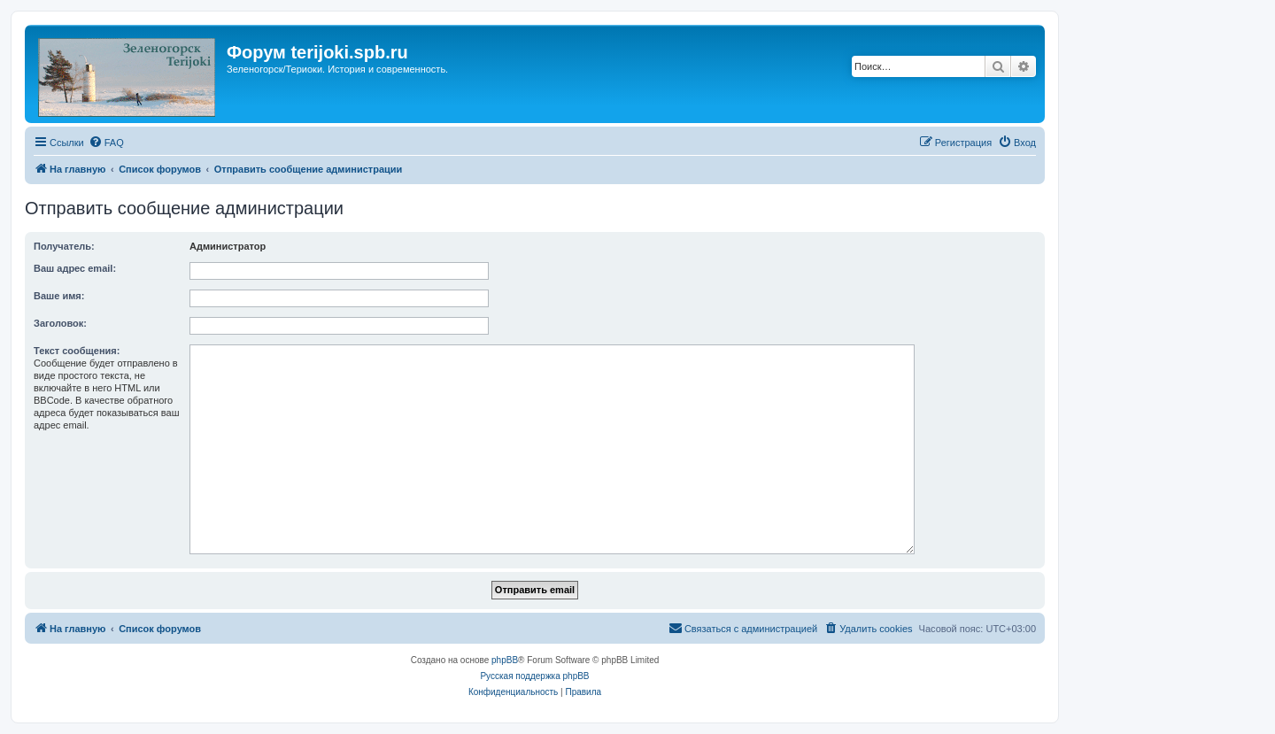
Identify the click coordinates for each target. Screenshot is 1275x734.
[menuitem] (106, 142)
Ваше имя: (59, 295)
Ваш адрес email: (75, 268)
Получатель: (64, 246)
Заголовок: (60, 323)
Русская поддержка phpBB (534, 676)
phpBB (504, 660)
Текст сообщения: (77, 350)
